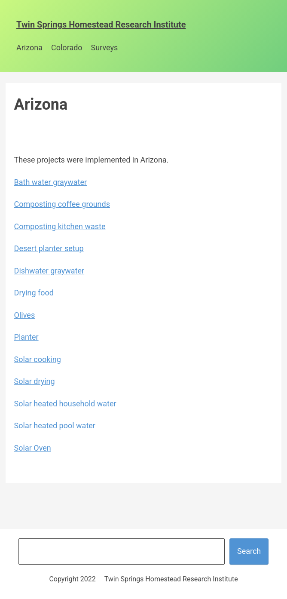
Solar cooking (37, 359)
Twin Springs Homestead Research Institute (101, 24)
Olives (24, 314)
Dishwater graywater (49, 270)
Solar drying (34, 381)
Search (249, 551)
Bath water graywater (50, 182)
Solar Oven (32, 447)
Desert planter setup (49, 248)
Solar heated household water (65, 403)
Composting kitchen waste (60, 226)
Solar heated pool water (54, 425)
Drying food (34, 292)
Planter (26, 336)
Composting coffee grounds (62, 204)
